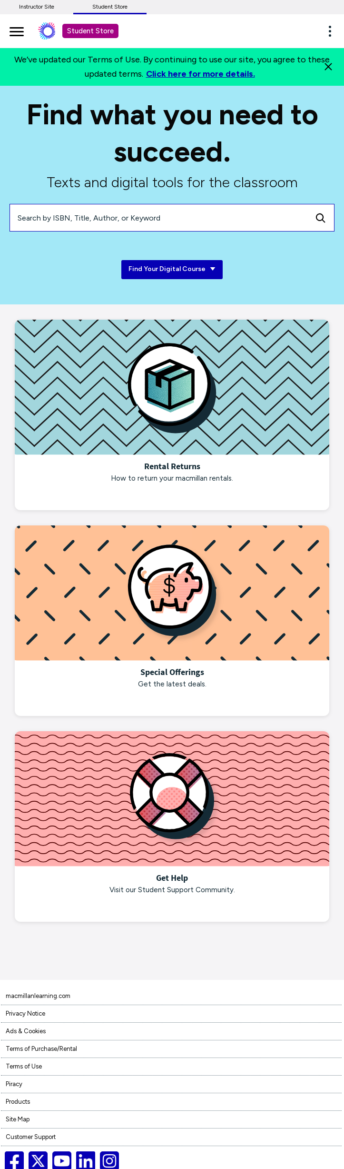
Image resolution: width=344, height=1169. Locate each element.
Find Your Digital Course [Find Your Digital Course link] (172, 269)
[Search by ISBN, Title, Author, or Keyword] (158, 217)
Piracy (14, 1084)
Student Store (110, 6)
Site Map (17, 1119)
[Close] (328, 67)
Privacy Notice (25, 1013)
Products (18, 1101)
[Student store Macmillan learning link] (53, 30)
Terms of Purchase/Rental (41, 1048)
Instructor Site (36, 6)
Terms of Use (24, 1066)
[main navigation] (16, 30)
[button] (332, 31)
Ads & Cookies (26, 1031)
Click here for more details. (200, 74)
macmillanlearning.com (38, 995)
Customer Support (31, 1136)
